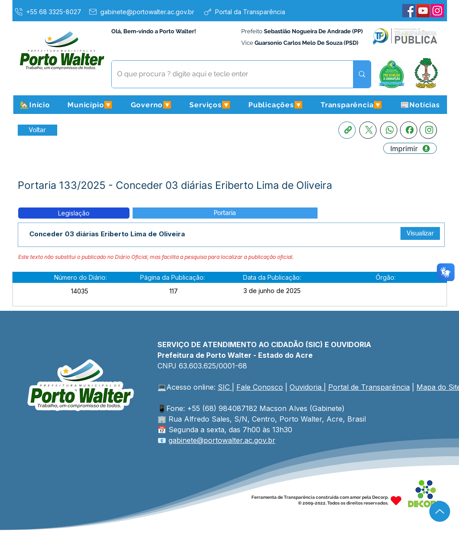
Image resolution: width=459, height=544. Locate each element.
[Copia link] (347, 130)
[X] (368, 130)
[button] (90, 104)
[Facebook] (409, 10)
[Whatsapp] (388, 130)
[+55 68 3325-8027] (47, 11)
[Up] (439, 511)
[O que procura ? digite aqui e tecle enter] (226, 74)
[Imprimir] (410, 148)
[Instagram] (437, 10)
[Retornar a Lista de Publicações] (37, 130)
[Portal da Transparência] (244, 11)
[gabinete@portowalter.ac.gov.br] (141, 11)
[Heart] (396, 500)
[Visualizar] (420, 233)
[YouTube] (423, 10)
